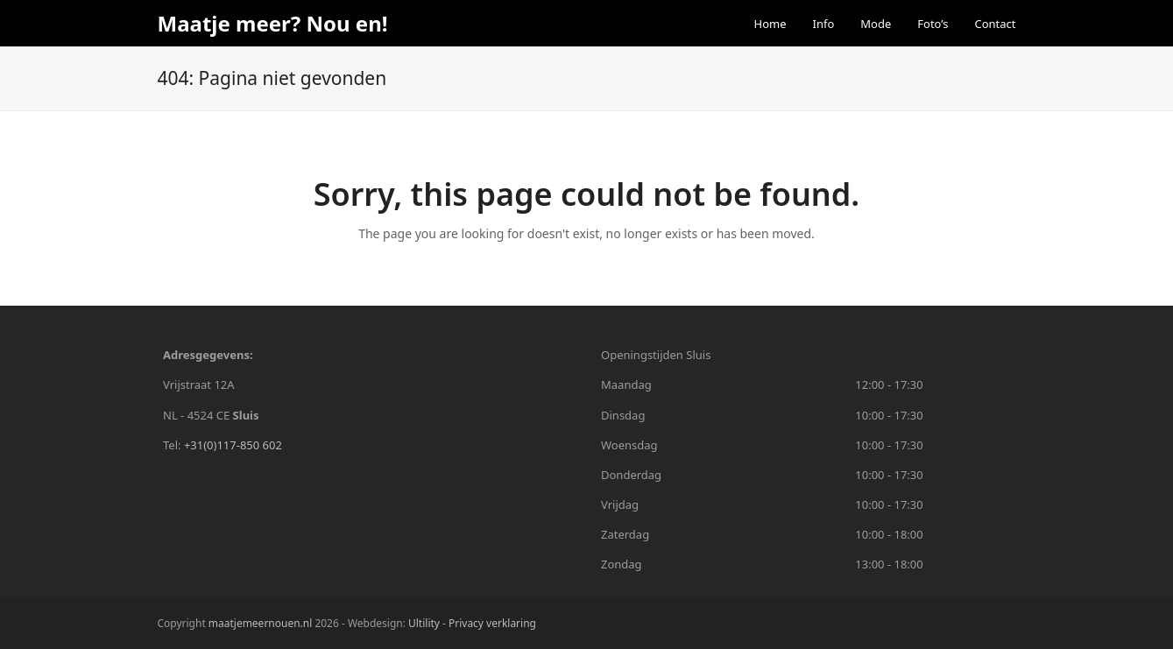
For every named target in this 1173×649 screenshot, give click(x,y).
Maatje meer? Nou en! (273, 23)
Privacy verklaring (492, 623)
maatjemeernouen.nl (260, 623)
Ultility (425, 623)
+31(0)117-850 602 (233, 445)
